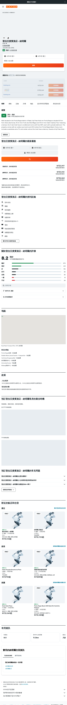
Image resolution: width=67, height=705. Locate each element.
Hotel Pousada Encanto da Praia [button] (11, 569)
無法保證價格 (24, 684)
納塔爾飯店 (8, 668)
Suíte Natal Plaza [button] (7, 606)
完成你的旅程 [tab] (8, 655)
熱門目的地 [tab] (18, 655)
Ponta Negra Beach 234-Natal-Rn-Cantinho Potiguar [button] (47, 606)
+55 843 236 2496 (8, 48)
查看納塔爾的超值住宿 (59, 546)
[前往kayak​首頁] (11, 7)
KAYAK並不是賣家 (34, 689)
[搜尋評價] (34, 285)
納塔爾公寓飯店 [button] (38, 530)
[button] (65, 2)
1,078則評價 (13, 50)
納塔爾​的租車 (9, 666)
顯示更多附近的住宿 (60, 508)
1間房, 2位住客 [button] (8, 61)
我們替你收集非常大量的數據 (34, 693)
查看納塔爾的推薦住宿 (59, 582)
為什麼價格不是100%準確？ (34, 696)
